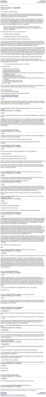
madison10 (18, 145)
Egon (17, 95)
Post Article (43, 2)
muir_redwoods (19, 108)
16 (1, 375)
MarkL (17, 249)
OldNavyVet (18, 212)
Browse (2, 2)
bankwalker (18, 171)
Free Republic (3, 1)
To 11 (14, 376)
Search (5, 2)
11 (1, 294)
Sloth (17, 196)
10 (1, 271)
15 (1, 362)
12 (1, 307)
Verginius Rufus (20, 307)
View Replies (15, 96)
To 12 (14, 327)
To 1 (13, 110)
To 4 (13, 272)
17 (1, 385)
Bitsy (17, 130)
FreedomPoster (20, 385)
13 (1, 325)
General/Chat (42, 1)
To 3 (13, 146)
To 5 (13, 386)
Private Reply (9, 96)
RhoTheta (19, 325)
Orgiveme (19, 294)
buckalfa (18, 180)
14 (1, 339)
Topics (38, 2)
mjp (17, 339)
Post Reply (3, 96)
